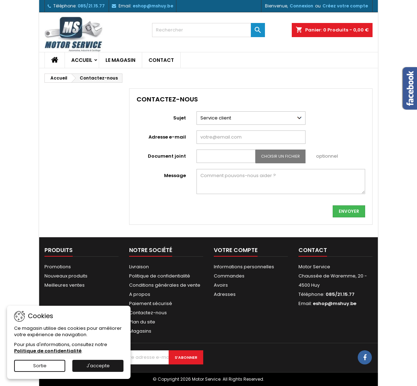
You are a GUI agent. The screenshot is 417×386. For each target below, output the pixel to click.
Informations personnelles (244, 266)
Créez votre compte (345, 6)
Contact (161, 60)
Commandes (229, 276)
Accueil (81, 60)
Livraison (139, 266)
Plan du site (142, 321)
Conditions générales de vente (164, 285)
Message (175, 175)
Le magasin (120, 60)
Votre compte (236, 250)
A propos (139, 294)
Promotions (57, 266)
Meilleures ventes (64, 285)
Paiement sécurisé (150, 303)
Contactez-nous (148, 312)
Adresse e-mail (167, 137)
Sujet (179, 118)
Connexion (301, 6)
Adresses (225, 294)
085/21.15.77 (91, 6)
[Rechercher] (208, 30)
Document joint (167, 156)
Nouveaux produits (65, 276)
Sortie (40, 365)
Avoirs (221, 285)
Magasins (140, 331)
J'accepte (98, 365)
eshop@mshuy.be (153, 6)
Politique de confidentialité (159, 276)
